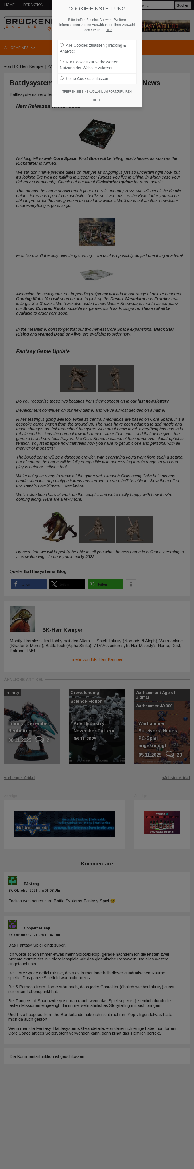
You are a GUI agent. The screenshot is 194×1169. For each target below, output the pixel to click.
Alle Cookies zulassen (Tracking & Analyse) (93, 48)
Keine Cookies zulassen (84, 78)
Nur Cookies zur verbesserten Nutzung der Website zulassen (89, 65)
